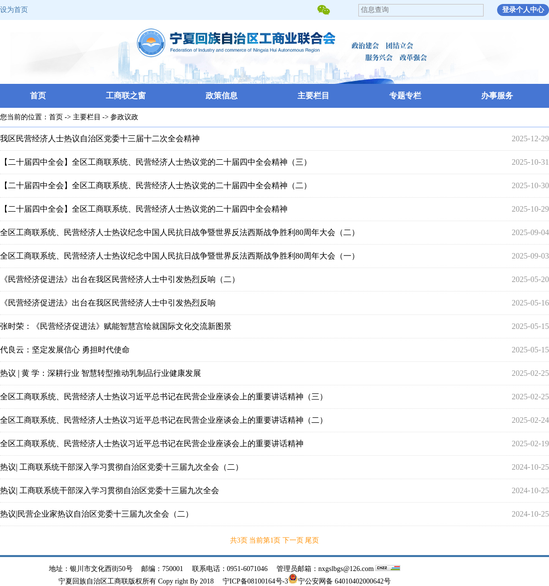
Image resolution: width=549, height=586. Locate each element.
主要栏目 (313, 95)
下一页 (293, 540)
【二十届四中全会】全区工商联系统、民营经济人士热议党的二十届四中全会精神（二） (155, 185)
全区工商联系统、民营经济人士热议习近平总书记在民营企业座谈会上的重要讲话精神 (151, 443)
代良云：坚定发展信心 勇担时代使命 (65, 349)
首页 (38, 95)
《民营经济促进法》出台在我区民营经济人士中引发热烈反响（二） (120, 279)
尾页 (312, 540)
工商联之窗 (126, 95)
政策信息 (222, 95)
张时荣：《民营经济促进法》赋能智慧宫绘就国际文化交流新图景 (116, 326)
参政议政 (124, 117)
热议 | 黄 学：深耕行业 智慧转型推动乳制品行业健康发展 (100, 373)
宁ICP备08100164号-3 (255, 581)
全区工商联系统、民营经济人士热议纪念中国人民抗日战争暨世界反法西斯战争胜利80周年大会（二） (179, 232)
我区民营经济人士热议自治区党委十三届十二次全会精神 (100, 138)
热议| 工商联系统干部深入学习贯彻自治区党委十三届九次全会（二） (121, 467)
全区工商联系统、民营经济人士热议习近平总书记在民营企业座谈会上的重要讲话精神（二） (163, 420)
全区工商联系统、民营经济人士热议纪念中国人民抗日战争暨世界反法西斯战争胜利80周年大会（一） (179, 256)
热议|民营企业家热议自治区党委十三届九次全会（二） (96, 514)
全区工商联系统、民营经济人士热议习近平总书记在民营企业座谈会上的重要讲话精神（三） (163, 396)
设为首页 (14, 9)
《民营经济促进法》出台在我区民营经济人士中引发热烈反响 (108, 302)
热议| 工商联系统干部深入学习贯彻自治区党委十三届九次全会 (109, 490)
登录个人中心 (523, 9)
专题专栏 (405, 95)
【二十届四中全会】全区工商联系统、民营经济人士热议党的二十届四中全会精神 (143, 209)
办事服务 (497, 95)
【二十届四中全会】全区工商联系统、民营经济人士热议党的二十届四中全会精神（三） (155, 162)
